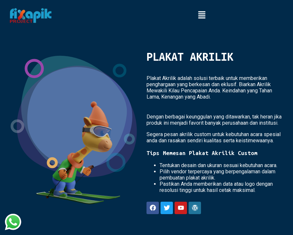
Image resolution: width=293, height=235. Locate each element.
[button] (201, 15)
